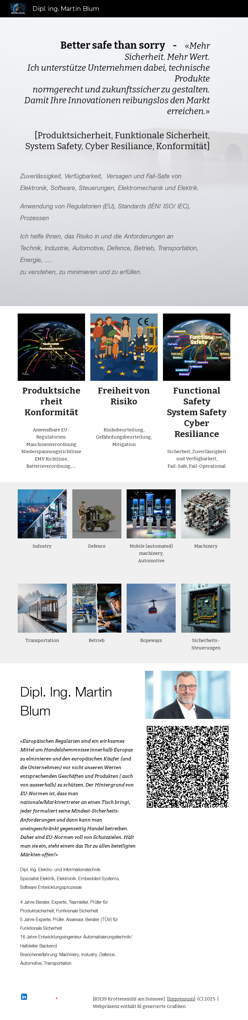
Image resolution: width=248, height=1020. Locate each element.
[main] (115, 95)
